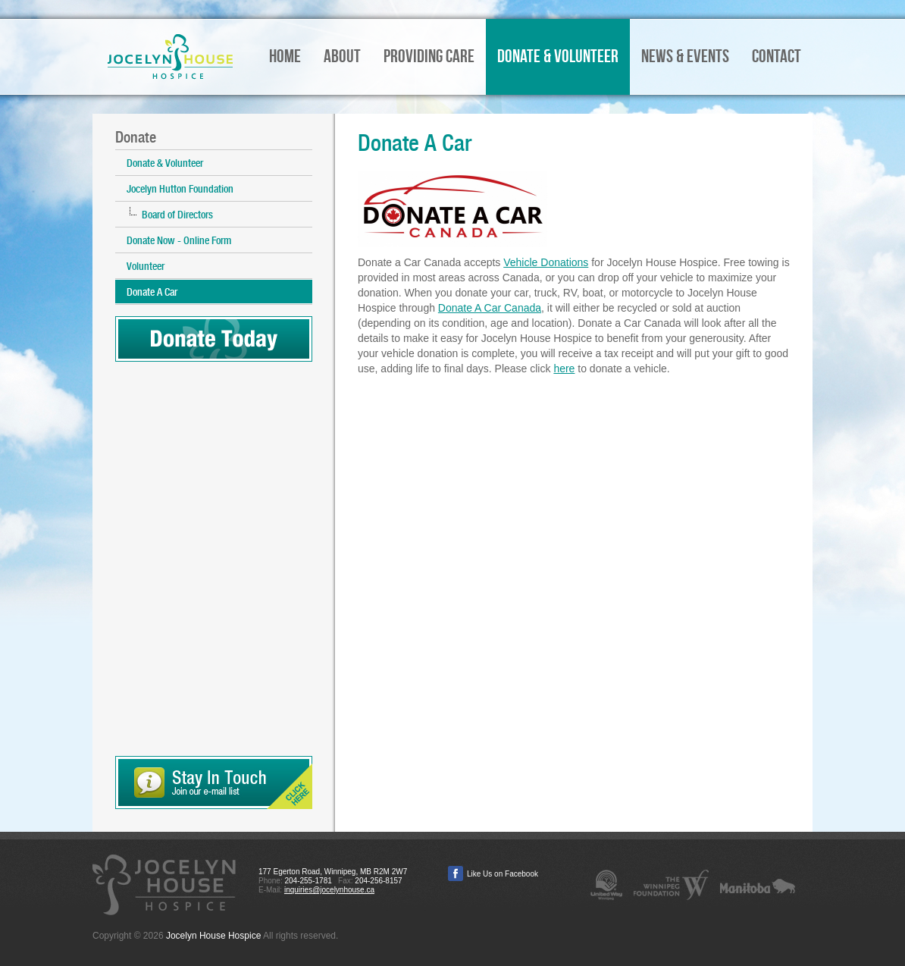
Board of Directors (177, 215)
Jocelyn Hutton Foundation (180, 189)
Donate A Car (152, 292)
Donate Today (213, 339)
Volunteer (145, 266)
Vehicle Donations (545, 262)
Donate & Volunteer (165, 163)
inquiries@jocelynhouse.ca (329, 890)
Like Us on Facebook (502, 874)
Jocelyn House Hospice (170, 57)
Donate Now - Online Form (179, 240)
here (564, 368)
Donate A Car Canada (489, 308)
